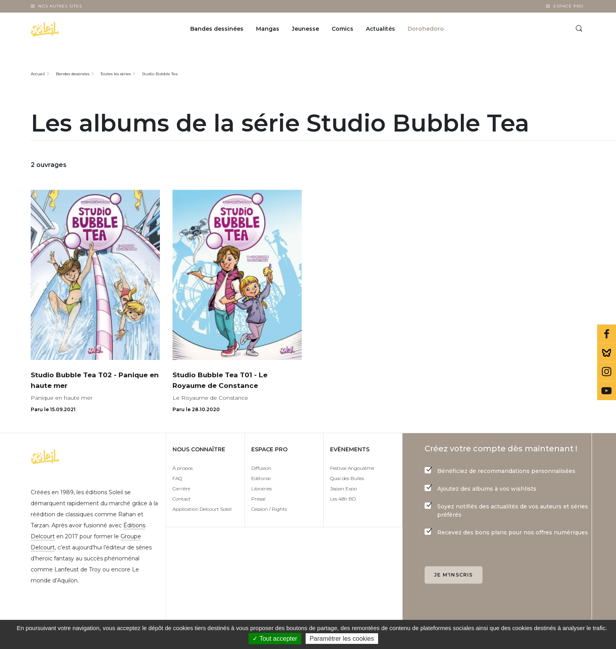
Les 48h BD (343, 499)
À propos (183, 468)
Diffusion (261, 468)
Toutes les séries (115, 73)
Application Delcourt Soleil (202, 509)
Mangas (267, 29)
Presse (258, 499)
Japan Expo (343, 489)
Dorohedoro (426, 29)
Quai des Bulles (347, 479)
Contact (182, 499)
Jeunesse (305, 29)
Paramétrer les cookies (342, 638)
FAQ (177, 479)
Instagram (606, 371)
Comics (342, 29)
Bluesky (606, 352)
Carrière (181, 489)
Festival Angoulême (352, 468)
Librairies (261, 489)
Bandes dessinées (216, 29)
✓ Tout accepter (274, 638)
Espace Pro (568, 6)
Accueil (38, 73)
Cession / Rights (269, 509)
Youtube (606, 390)
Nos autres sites (60, 6)
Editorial (261, 479)
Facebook (606, 333)
